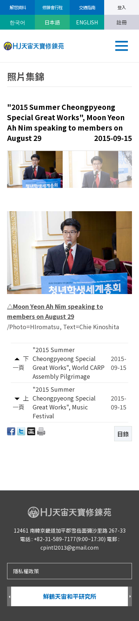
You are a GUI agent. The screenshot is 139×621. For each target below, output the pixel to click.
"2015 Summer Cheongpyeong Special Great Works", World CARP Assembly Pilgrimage (69, 363)
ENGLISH (87, 22)
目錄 (123, 433)
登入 (122, 7)
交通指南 (86, 7)
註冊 (121, 22)
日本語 (52, 22)
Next (130, 597)
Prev (9, 597)
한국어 (17, 22)
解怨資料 (17, 7)
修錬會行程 (52, 7)
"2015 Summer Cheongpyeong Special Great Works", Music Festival (64, 402)
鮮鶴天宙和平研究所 (69, 596)
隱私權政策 (26, 571)
